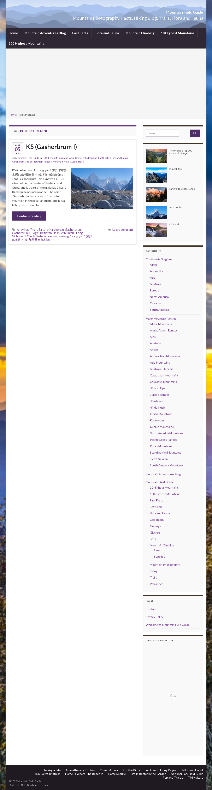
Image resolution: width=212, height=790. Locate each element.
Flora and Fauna (107, 33)
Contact (151, 609)
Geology (155, 526)
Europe (154, 290)
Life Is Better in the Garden (148, 773)
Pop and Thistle (173, 777)
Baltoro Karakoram (51, 229)
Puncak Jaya (176, 168)
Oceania (155, 303)
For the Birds (131, 770)
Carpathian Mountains (164, 375)
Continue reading (29, 216)
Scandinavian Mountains (165, 452)
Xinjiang (64, 236)
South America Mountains (166, 465)
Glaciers (155, 532)
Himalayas (156, 401)
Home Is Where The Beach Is (84, 773)
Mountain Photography (165, 564)
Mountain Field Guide (174, 11)
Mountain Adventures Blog (45, 33)
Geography (157, 519)
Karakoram (18, 161)
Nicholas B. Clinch (23, 236)
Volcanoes (156, 584)
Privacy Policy (154, 617)
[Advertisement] (106, 81)
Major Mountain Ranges (38, 161)
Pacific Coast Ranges (163, 439)
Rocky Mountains (161, 446)
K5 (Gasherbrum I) (51, 146)
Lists (153, 539)
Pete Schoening (46, 236)
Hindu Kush (157, 407)
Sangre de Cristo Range (182, 188)
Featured (156, 506)
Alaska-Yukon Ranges (164, 330)
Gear (157, 550)
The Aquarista (51, 770)
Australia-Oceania (161, 369)
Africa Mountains (161, 324)
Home (13, 33)
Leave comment (122, 229)
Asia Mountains (160, 362)
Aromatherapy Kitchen (80, 770)
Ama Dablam (176, 207)
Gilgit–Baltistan (41, 233)
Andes (154, 349)
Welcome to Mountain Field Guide (168, 624)
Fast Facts (80, 33)
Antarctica (157, 271)
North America (159, 297)
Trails (81, 161)
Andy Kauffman (27, 229)
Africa (154, 264)
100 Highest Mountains (26, 43)
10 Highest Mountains (177, 33)
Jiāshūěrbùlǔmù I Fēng (68, 233)
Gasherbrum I (21, 233)
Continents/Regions (86, 157)
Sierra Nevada (159, 459)
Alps (153, 337)
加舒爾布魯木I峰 (39, 239)
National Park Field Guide (187, 773)
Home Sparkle (117, 773)
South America (159, 309)
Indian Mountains (161, 414)
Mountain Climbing (139, 33)
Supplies (159, 556)
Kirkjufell (174, 224)
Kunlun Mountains (162, 426)
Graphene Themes (37, 784)
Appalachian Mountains (165, 356)
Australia (155, 284)
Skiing (154, 571)
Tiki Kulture (195, 777)
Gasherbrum (73, 229)
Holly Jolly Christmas (47, 773)
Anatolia (155, 343)
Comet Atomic (109, 770)
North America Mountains (166, 433)
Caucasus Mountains (163, 381)
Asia (71, 157)
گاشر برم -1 (77, 236)
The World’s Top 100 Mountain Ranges (180, 152)
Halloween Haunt (192, 770)
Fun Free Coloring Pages (160, 770)
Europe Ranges (160, 394)
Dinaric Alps (157, 388)
